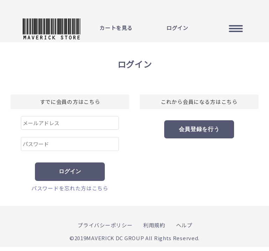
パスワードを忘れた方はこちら (69, 188)
